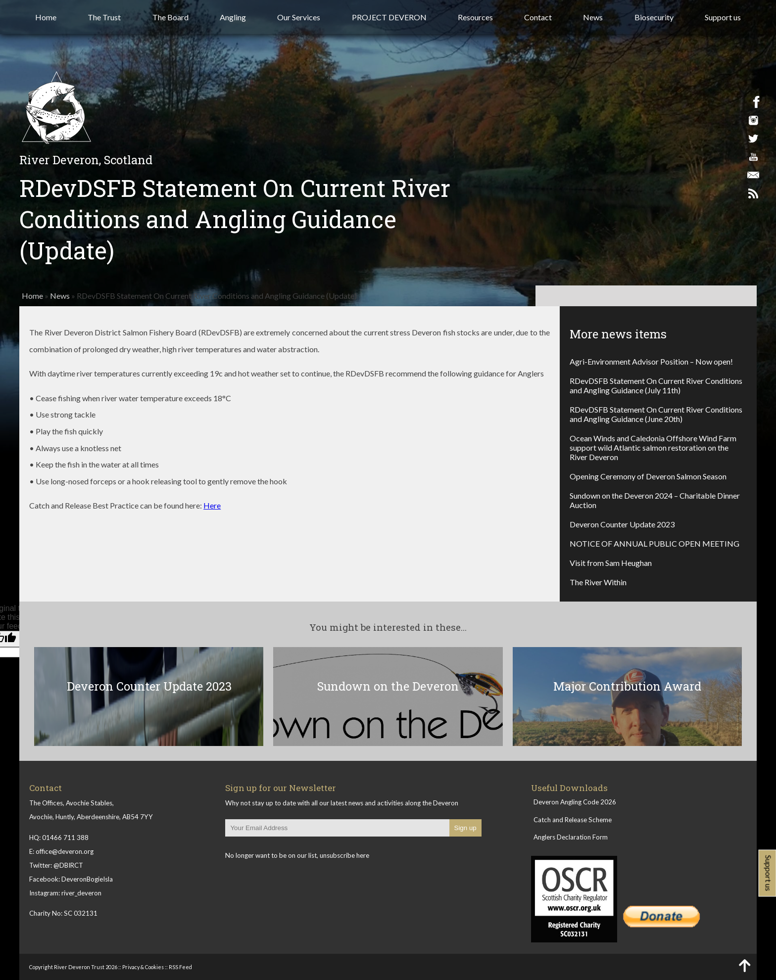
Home (45, 17)
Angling (233, 17)
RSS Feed (180, 967)
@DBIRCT (68, 865)
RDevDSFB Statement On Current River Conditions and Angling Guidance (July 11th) (656, 385)
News (593, 17)
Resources (475, 17)
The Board (170, 17)
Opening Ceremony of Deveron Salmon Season (648, 476)
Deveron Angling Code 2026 (575, 802)
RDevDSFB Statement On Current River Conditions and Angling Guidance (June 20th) (656, 414)
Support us (723, 17)
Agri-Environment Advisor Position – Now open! (651, 361)
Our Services (298, 17)
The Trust (104, 17)
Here (212, 505)
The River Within (598, 582)
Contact (538, 17)
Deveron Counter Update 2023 (622, 524)
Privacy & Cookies (143, 967)
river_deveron (81, 893)
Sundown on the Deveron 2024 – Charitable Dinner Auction (655, 500)
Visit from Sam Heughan (611, 562)
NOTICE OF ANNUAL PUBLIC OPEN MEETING (654, 543)
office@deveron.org (65, 851)
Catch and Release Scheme (573, 820)
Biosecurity (654, 17)
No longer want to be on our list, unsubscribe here (297, 855)
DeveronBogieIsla (87, 879)
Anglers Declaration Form (571, 837)
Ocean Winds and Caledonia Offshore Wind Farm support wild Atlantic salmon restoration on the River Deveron (653, 447)
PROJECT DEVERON (389, 17)
